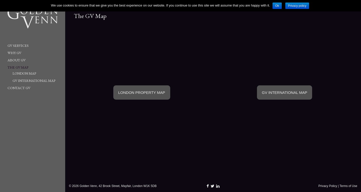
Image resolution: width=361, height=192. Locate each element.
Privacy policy (297, 6)
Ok (277, 6)
